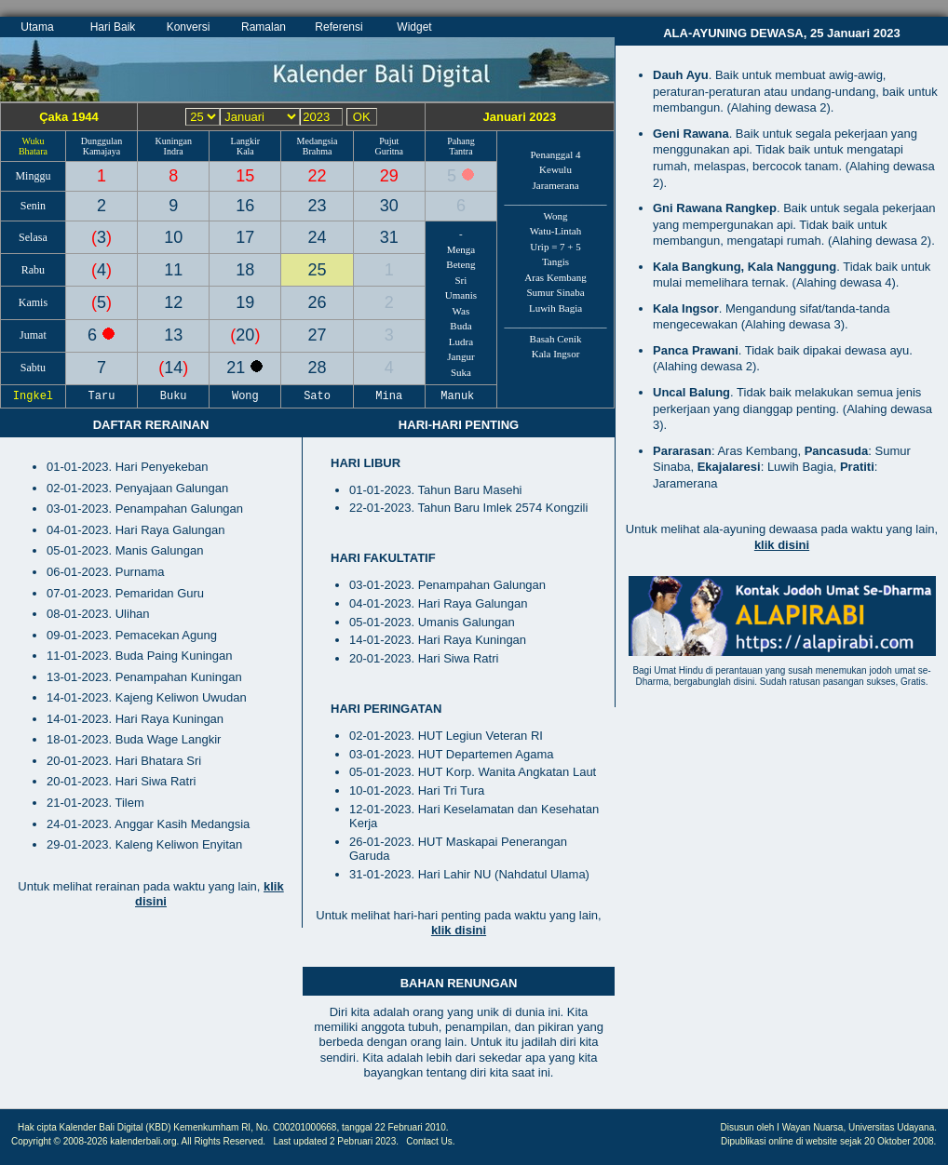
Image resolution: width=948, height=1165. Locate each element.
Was (461, 310)
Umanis (461, 295)
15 (245, 176)
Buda (460, 325)
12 (173, 302)
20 (245, 335)
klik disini (458, 930)
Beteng (460, 264)
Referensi (338, 26)
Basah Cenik (556, 338)
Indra (173, 151)
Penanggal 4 (555, 154)
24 (317, 237)
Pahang (460, 141)
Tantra (460, 151)
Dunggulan (101, 141)
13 (173, 335)
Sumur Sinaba (555, 292)
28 (317, 367)
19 (245, 302)
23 (317, 205)
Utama (36, 26)
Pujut (389, 141)
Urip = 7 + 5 (555, 246)
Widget (414, 26)
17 (245, 237)
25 (317, 270)
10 (173, 237)
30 (389, 205)
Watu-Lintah (555, 230)
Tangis (555, 261)
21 (238, 367)
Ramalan (263, 26)
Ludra (461, 341)
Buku (173, 396)
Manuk (461, 396)
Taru (101, 396)
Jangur (460, 356)
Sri (461, 280)
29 (389, 176)
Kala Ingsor (556, 353)
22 (317, 176)
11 (173, 270)
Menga (461, 249)
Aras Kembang (555, 277)
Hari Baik (113, 26)
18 (245, 270)
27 (317, 335)
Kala (245, 151)
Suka (461, 372)
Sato (318, 396)
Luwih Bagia (555, 308)
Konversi (188, 26)
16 (245, 205)
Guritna (388, 151)
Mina (389, 396)
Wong (556, 215)
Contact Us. (430, 1141)
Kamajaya (102, 151)
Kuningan (173, 141)
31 (389, 237)
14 (173, 367)
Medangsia (317, 141)
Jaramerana (555, 185)
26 (317, 302)
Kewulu (555, 169)
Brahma (317, 151)
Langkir (246, 141)
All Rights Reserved (223, 1141)
